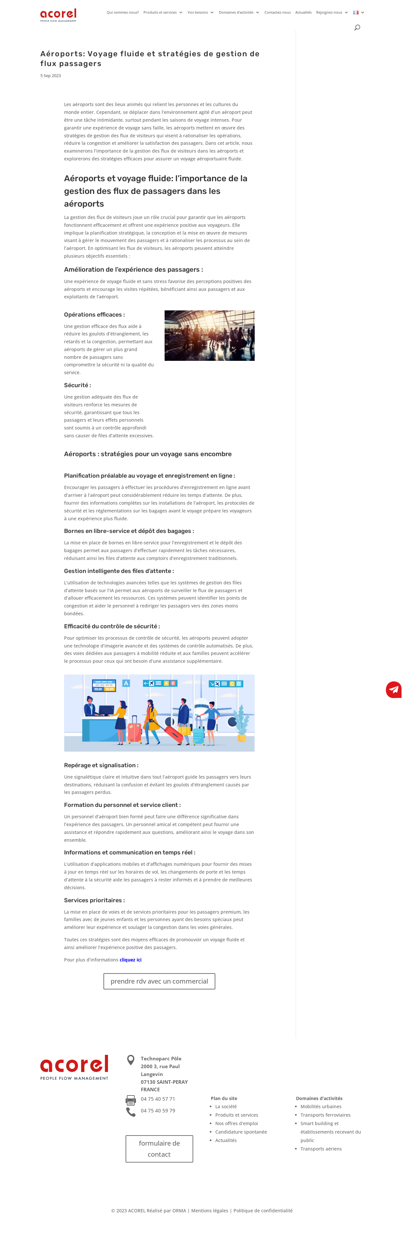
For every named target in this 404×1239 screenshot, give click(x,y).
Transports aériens (321, 1149)
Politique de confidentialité (263, 1210)
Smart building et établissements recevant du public (331, 1131)
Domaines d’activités (236, 12)
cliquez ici (130, 960)
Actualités (303, 12)
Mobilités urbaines (321, 1106)
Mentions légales (209, 1210)
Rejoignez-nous (329, 12)
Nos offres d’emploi (236, 1123)
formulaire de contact (159, 1149)
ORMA (179, 1210)
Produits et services (160, 12)
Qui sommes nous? (123, 12)
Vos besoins (198, 12)
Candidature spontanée (241, 1132)
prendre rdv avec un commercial (159, 981)
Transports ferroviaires (326, 1115)
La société (226, 1106)
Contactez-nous (277, 12)
